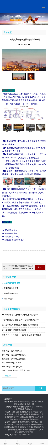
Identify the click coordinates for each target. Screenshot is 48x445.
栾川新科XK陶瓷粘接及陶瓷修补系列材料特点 (20, 325)
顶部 (42, 442)
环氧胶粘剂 (39, 402)
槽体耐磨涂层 (23, 427)
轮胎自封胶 (8, 299)
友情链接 (8, 376)
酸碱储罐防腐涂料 (30, 430)
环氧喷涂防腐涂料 (11, 293)
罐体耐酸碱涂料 (35, 427)
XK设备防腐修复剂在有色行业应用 (21, 268)
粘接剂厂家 (28, 432)
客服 (30, 442)
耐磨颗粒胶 (20, 409)
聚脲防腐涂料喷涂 (11, 288)
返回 (39, 267)
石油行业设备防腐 (27, 417)
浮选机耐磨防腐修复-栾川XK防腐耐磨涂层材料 (20, 320)
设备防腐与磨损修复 (12, 283)
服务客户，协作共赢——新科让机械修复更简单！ (21, 335)
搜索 (40, 388)
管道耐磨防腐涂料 (32, 422)
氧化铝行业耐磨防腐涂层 (26, 414)
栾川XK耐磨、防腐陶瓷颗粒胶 (14, 330)
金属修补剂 (29, 402)
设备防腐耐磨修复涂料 (25, 425)
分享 (6, 442)
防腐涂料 (28, 409)
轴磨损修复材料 (10, 427)
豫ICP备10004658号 (23, 435)
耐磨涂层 (27, 407)
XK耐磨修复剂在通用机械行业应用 (21, 266)
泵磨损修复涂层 (18, 422)
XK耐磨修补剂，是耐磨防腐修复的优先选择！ (20, 315)
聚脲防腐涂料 (19, 404)
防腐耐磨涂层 (19, 402)
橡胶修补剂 (38, 425)
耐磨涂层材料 (18, 407)
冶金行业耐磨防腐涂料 (30, 419)
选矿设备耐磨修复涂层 (21, 412)
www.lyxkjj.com (24, 44)
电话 (18, 442)
